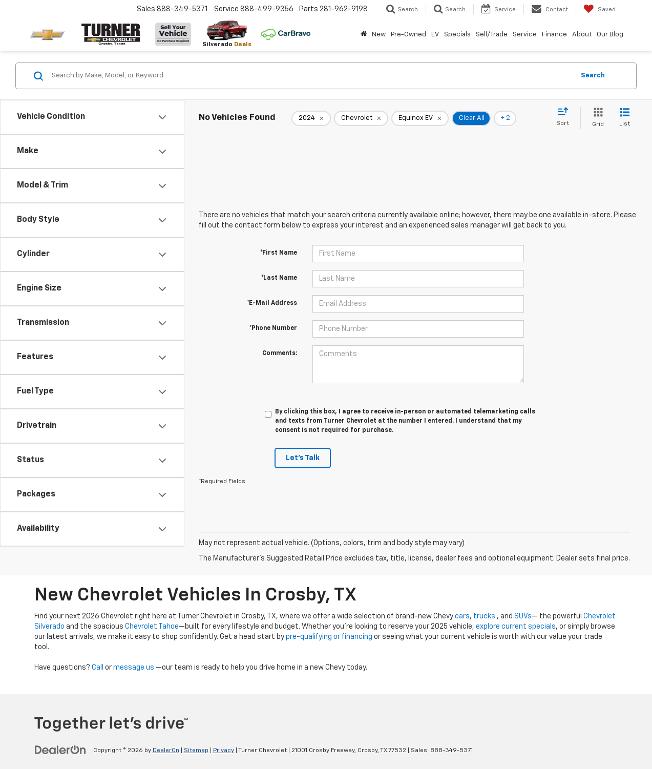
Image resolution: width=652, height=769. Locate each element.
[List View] (625, 118)
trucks (484, 616)
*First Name (278, 253)
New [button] (379, 34)
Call (97, 667)
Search (593, 75)
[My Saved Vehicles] (599, 9)
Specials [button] (457, 34)
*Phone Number (273, 328)
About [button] (582, 34)
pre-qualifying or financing (329, 636)
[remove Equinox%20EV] (420, 118)
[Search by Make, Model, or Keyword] (311, 76)
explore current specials (516, 626)
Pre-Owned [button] (408, 34)
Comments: (279, 353)
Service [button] (525, 34)
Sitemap (196, 750)
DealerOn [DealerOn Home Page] (166, 750)
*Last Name (279, 278)
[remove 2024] (311, 118)
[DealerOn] (60, 750)
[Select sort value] (565, 117)
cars (462, 616)
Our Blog (610, 34)
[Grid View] (596, 118)
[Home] (363, 34)
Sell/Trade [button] (492, 34)
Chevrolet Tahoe (152, 626)
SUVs (523, 616)
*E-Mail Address (272, 303)
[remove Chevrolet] (361, 118)
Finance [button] (554, 34)
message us (133, 667)
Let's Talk (303, 458)
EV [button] (435, 34)
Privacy (223, 750)
